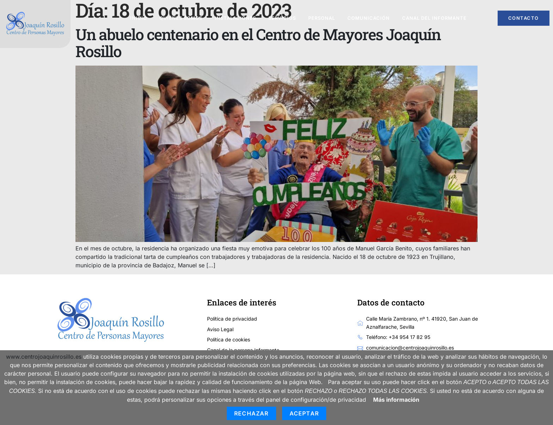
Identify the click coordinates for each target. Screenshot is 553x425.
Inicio (138, 18)
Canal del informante (434, 18)
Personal (321, 18)
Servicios (282, 18)
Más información (396, 399)
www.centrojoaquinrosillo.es (43, 356)
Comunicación (368, 18)
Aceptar (304, 413)
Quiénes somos (180, 18)
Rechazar (251, 413)
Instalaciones (235, 18)
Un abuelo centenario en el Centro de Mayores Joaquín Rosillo (257, 42)
